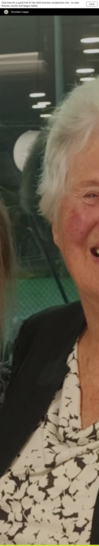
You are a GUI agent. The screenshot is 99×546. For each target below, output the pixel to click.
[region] (49, 4)
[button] (49, 541)
